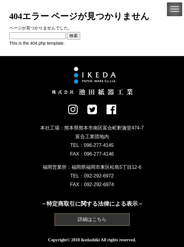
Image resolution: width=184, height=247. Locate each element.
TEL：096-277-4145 (92, 145)
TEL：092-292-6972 (92, 175)
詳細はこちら (92, 219)
